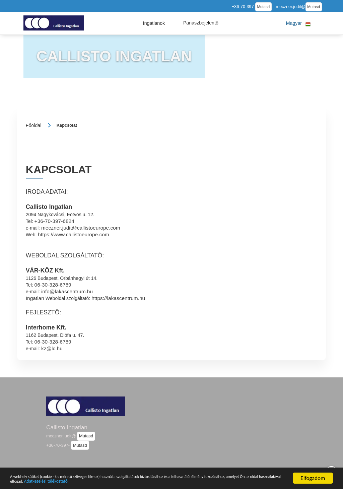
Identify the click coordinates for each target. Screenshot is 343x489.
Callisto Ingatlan (66, 427)
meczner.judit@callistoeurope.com (80, 228)
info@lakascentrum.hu (67, 291)
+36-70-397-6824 (54, 221)
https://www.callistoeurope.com (73, 234)
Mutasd (263, 7)
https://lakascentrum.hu (118, 298)
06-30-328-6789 (53, 285)
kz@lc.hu (52, 348)
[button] (154, 23)
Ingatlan (35, 298)
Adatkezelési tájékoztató (170, 481)
